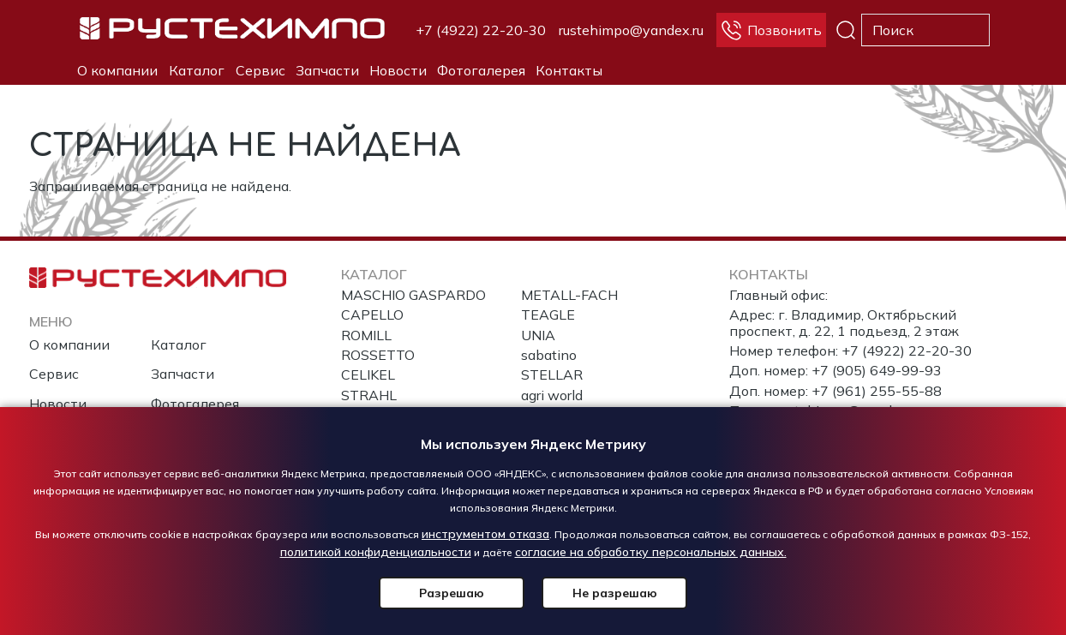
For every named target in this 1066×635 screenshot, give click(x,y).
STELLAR (552, 374)
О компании (117, 70)
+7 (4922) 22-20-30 (481, 30)
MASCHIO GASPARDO (413, 295)
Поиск (846, 30)
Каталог (197, 70)
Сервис (260, 70)
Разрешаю (451, 593)
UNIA (538, 335)
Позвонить (784, 30)
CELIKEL (368, 374)
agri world (552, 395)
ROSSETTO (378, 354)
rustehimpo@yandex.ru (631, 30)
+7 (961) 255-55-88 (876, 390)
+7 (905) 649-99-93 (876, 370)
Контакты (569, 70)
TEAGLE (548, 314)
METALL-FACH (569, 295)
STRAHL (369, 395)
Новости (398, 70)
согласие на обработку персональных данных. (651, 552)
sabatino (549, 354)
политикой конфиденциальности (375, 552)
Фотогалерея (481, 70)
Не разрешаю (614, 593)
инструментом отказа (485, 534)
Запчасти (327, 70)
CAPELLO (372, 314)
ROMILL (366, 335)
